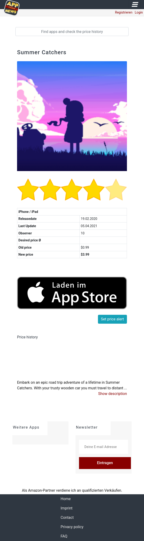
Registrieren (123, 12)
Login (139, 12)
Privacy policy (72, 527)
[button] (112, 394)
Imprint (66, 508)
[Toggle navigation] (134, 4)
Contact (67, 517)
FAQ (64, 536)
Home (66, 499)
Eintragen (105, 463)
